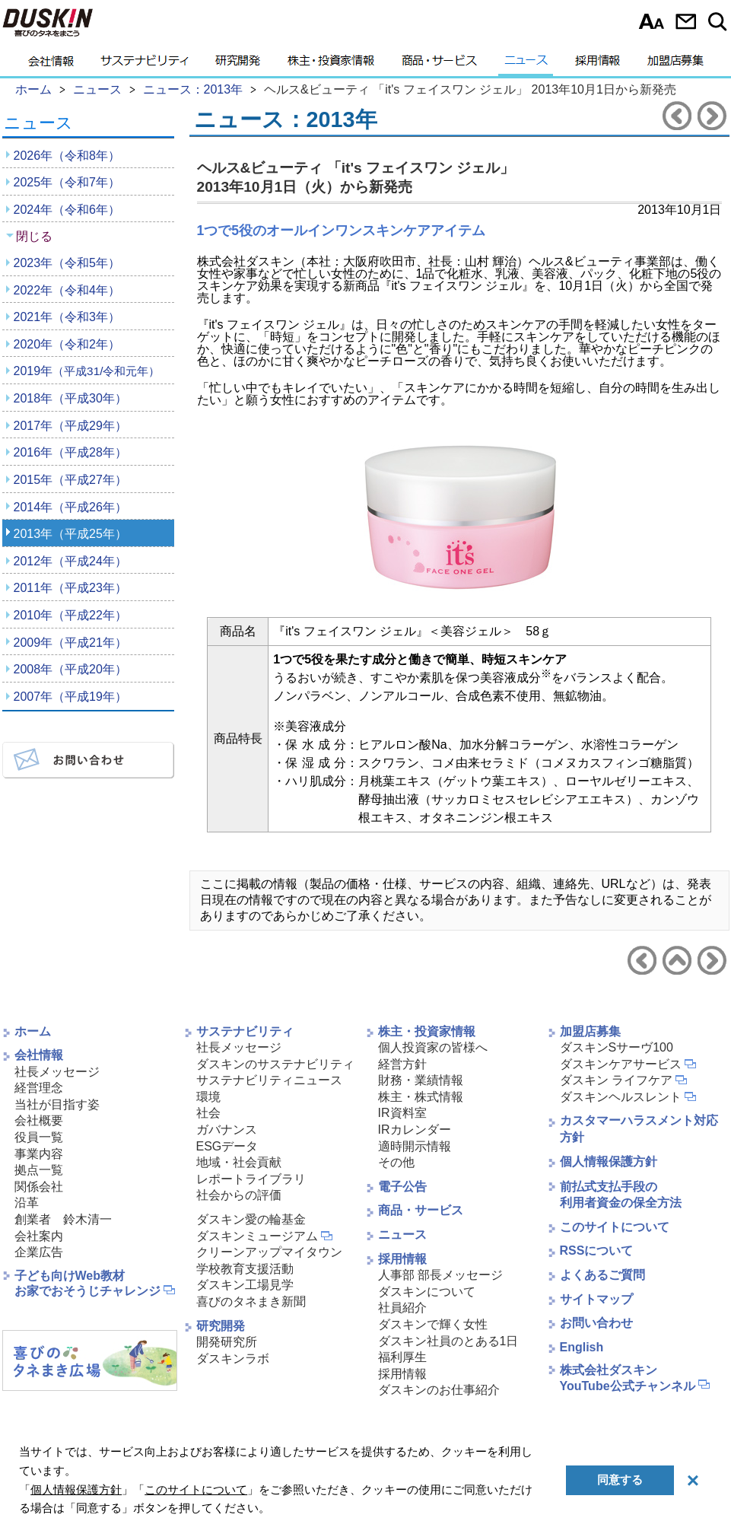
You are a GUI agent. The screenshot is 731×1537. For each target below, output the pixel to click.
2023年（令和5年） (67, 262)
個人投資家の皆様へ (433, 1047)
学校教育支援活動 (245, 1268)
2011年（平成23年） (70, 587)
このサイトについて (614, 1226)
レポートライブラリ (251, 1179)
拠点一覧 (38, 1169)
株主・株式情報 (420, 1096)
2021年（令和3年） (67, 316)
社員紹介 (402, 1307)
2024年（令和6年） (67, 209)
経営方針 (402, 1064)
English (582, 1347)
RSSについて (597, 1250)
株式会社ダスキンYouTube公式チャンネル (627, 1378)
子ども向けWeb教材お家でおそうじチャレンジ (87, 1283)
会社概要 (38, 1120)
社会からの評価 (238, 1195)
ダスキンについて (426, 1291)
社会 (208, 1112)
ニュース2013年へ (677, 960)
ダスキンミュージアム (257, 1236)
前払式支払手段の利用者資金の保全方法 (621, 1194)
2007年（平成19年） (70, 696)
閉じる (34, 236)
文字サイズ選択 (651, 21)
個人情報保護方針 (608, 1161)
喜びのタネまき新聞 (251, 1301)
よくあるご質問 (602, 1274)
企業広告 (38, 1252)
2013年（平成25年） (70, 533)
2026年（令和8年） (67, 155)
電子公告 (402, 1186)
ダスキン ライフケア (616, 1080)
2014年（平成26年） (70, 507)
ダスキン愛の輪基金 (251, 1219)
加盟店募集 (675, 64)
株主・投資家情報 (330, 64)
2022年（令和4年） (67, 290)
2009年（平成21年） (70, 642)
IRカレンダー (414, 1129)
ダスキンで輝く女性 (433, 1324)
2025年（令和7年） (67, 182)
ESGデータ (227, 1146)
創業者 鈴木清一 (63, 1219)
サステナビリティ (144, 64)
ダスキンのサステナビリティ (275, 1064)
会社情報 (51, 64)
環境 (208, 1096)
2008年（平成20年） (70, 669)
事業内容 (38, 1153)
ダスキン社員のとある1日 (448, 1341)
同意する (620, 1479)
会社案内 (38, 1236)
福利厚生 (402, 1357)
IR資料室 (402, 1112)
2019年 (87, 370)
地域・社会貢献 (238, 1162)
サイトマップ (596, 1299)
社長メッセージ (57, 1071)
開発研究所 (226, 1341)
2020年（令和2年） (67, 344)
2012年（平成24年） (70, 561)
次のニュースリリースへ (712, 115)
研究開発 (237, 64)
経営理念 (38, 1087)
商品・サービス (439, 64)
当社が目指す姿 (57, 1104)
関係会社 (38, 1186)
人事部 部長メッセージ (440, 1274)
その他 (396, 1162)
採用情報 (597, 64)
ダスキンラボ (232, 1358)
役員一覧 (38, 1137)
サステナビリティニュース (269, 1080)
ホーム (32, 1031)
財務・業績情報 (420, 1080)
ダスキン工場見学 (245, 1284)
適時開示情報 (414, 1146)
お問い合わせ (685, 21)
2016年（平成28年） (70, 452)
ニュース (526, 64)
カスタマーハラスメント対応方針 (639, 1129)
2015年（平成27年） (70, 479)
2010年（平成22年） (70, 615)
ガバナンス (226, 1129)
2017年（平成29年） (70, 425)
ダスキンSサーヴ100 (616, 1047)
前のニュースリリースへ (677, 115)
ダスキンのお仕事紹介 (439, 1389)
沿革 (26, 1202)
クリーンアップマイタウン (269, 1252)
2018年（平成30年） (70, 398)
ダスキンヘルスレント (621, 1096)
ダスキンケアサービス (621, 1064)
